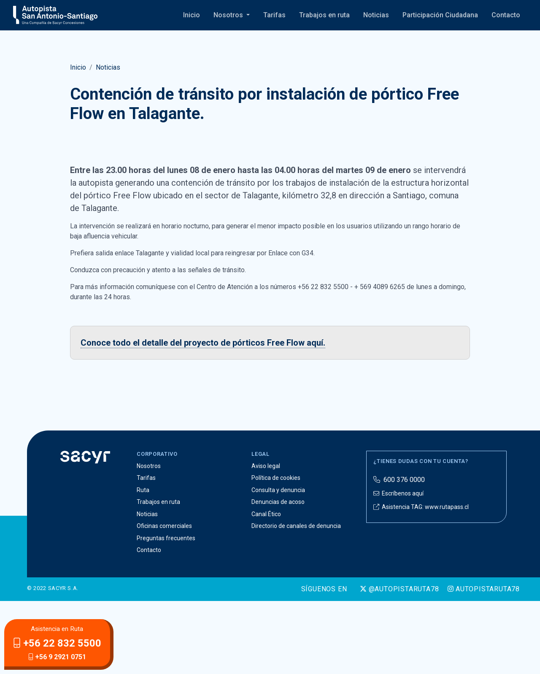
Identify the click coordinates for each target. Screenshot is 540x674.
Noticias (376, 15)
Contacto (505, 15)
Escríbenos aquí (398, 566)
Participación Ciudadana (440, 15)
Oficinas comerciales (164, 599)
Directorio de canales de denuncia (296, 599)
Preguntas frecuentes (166, 611)
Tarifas (274, 15)
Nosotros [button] (229, 15)
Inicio (191, 15)
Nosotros (149, 539)
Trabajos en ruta (324, 15)
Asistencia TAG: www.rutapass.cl (421, 580)
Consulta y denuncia (278, 563)
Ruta (143, 563)
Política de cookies (275, 551)
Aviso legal (265, 539)
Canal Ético (266, 587)
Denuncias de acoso (278, 575)
